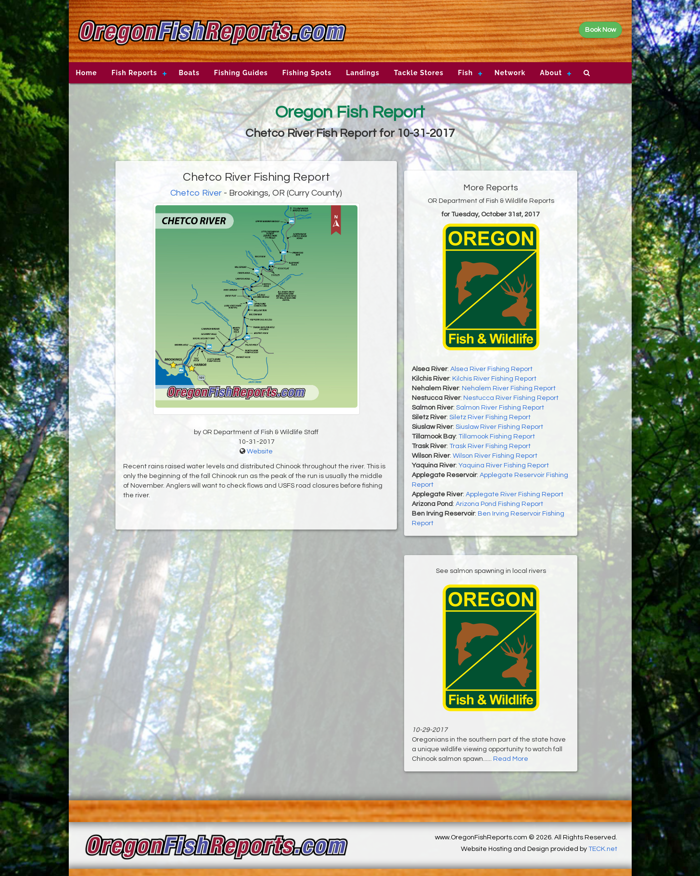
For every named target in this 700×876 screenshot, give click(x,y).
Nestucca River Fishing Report (511, 398)
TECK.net (602, 849)
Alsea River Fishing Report (491, 369)
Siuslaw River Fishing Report (499, 427)
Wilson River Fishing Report (495, 455)
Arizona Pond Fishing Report (499, 504)
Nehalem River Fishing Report (509, 388)
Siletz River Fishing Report (490, 417)
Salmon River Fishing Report (500, 407)
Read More (510, 759)
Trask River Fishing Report (490, 446)
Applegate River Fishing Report (514, 494)
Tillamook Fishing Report (496, 436)
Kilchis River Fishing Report (494, 378)
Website (260, 451)
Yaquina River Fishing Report (503, 465)
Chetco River (196, 193)
